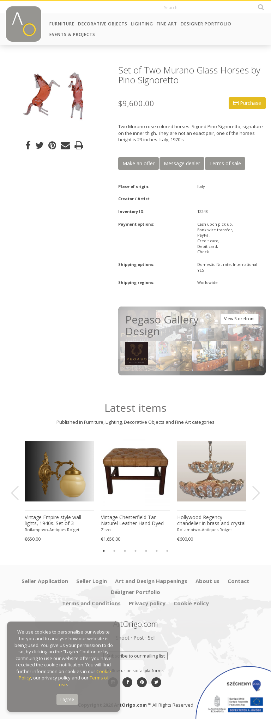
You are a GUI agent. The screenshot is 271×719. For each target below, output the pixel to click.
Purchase (247, 103)
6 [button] (156, 550)
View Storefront (239, 319)
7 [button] (167, 550)
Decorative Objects (102, 24)
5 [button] (146, 550)
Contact (238, 580)
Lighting (142, 24)
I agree (67, 699)
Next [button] (252, 493)
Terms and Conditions (91, 603)
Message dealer (182, 163)
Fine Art (167, 24)
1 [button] (103, 550)
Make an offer (138, 163)
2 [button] (114, 550)
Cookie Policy (191, 603)
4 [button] (135, 550)
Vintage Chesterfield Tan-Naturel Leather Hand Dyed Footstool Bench (132, 520)
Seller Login (91, 580)
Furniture (61, 24)
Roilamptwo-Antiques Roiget (52, 529)
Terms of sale (225, 163)
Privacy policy (147, 603)
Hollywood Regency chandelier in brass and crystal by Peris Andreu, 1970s (211, 520)
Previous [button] (19, 493)
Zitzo (106, 529)
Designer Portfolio (206, 24)
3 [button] (124, 550)
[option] (56, 96)
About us (207, 580)
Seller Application (45, 580)
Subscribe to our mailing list (135, 656)
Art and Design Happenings (151, 580)
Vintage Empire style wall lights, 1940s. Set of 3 (53, 520)
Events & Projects (72, 34)
